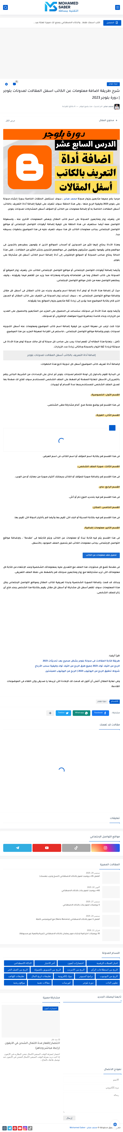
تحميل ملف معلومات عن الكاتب (101, 555)
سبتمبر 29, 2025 (93, 873)
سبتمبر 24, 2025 (93, 916)
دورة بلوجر (113, 84)
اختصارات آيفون (76, 963)
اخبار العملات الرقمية (107, 963)
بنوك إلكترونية (65, 976)
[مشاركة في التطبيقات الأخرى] (50, 713)
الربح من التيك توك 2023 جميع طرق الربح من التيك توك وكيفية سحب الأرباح (77, 666)
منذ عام (54, 1039)
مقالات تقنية (43, 982)
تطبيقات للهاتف (16, 976)
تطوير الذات (112, 982)
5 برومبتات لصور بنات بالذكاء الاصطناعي (81, 905)
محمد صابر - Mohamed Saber (83, 1128)
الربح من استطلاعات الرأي (104, 969)
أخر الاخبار (50, 963)
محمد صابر (70, 199)
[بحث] (5, 7)
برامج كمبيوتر (86, 976)
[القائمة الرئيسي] (117, 7)
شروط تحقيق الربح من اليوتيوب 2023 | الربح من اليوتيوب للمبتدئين (82, 671)
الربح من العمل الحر (18, 969)
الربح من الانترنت (75, 969)
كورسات (66, 982)
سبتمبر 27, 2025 (93, 901)
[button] (100, 713)
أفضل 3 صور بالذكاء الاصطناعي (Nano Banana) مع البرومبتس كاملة (68, 919)
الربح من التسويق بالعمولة (47, 969)
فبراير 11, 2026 (93, 930)
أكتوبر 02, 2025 (93, 887)
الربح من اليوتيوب (109, 976)
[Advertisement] (61, 53)
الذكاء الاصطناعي (23, 963)
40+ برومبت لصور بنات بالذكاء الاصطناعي (81, 891)
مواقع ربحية (19, 982)
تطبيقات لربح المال (41, 976)
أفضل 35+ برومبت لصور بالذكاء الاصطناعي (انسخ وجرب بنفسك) (69, 876)
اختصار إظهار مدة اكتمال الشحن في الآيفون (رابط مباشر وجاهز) (32, 1046)
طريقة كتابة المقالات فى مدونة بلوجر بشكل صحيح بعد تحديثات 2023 (81, 661)
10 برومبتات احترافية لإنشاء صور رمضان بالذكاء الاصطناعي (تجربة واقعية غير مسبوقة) (59, 934)
